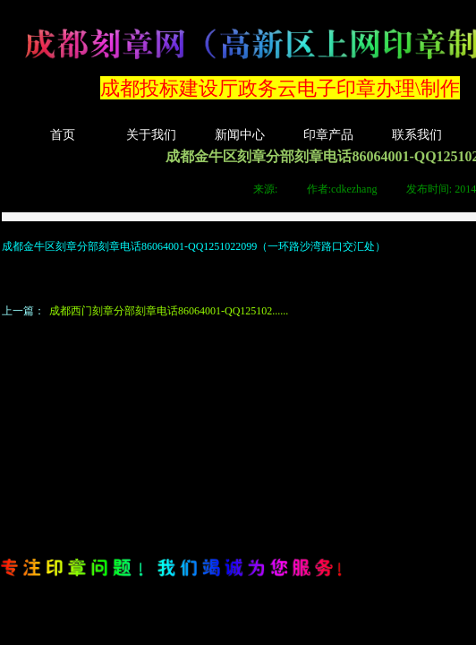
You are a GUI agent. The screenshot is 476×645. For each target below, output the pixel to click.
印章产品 (328, 134)
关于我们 (151, 134)
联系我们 (417, 134)
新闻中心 (240, 134)
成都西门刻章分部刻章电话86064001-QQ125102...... (145, 311)
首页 (62, 134)
